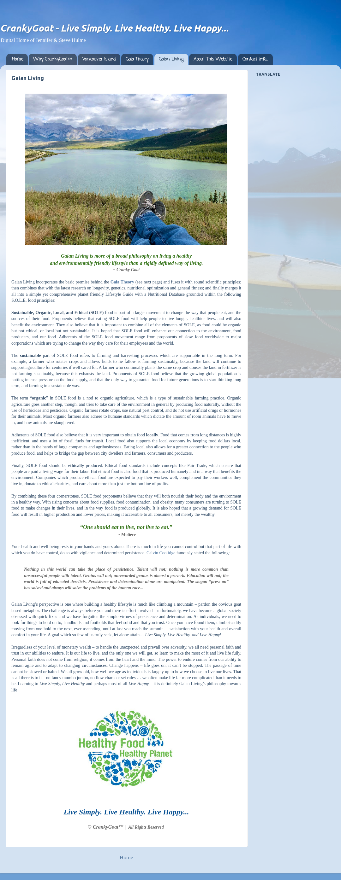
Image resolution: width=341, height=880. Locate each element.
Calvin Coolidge (161, 553)
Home (17, 59)
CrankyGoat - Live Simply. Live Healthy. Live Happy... (114, 28)
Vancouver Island (99, 59)
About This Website (213, 59)
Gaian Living (171, 59)
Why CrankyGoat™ (52, 59)
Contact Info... (255, 59)
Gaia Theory (137, 59)
